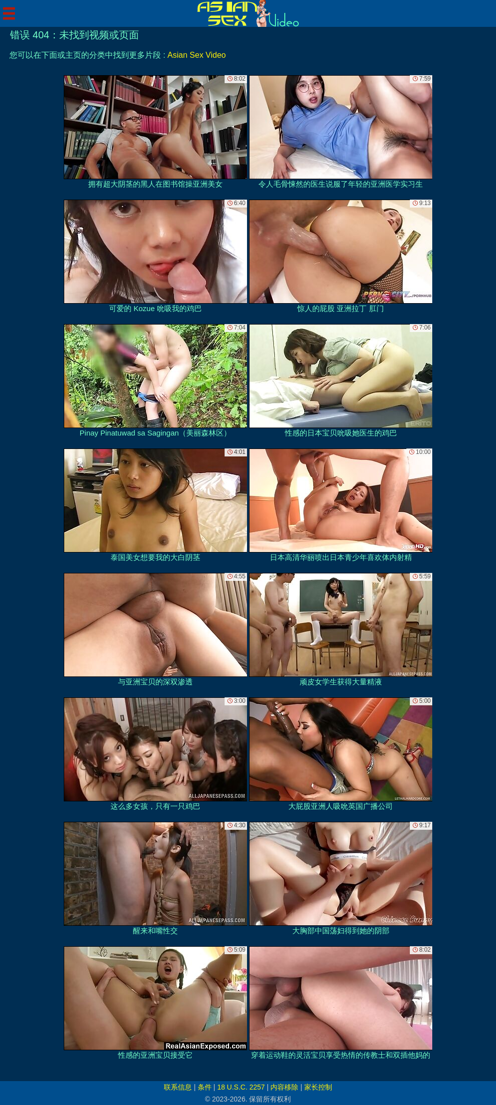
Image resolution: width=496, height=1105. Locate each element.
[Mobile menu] (9, 13)
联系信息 (178, 1087)
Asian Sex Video (196, 55)
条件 (205, 1087)
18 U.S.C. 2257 (241, 1087)
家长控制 (318, 1087)
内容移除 (284, 1087)
